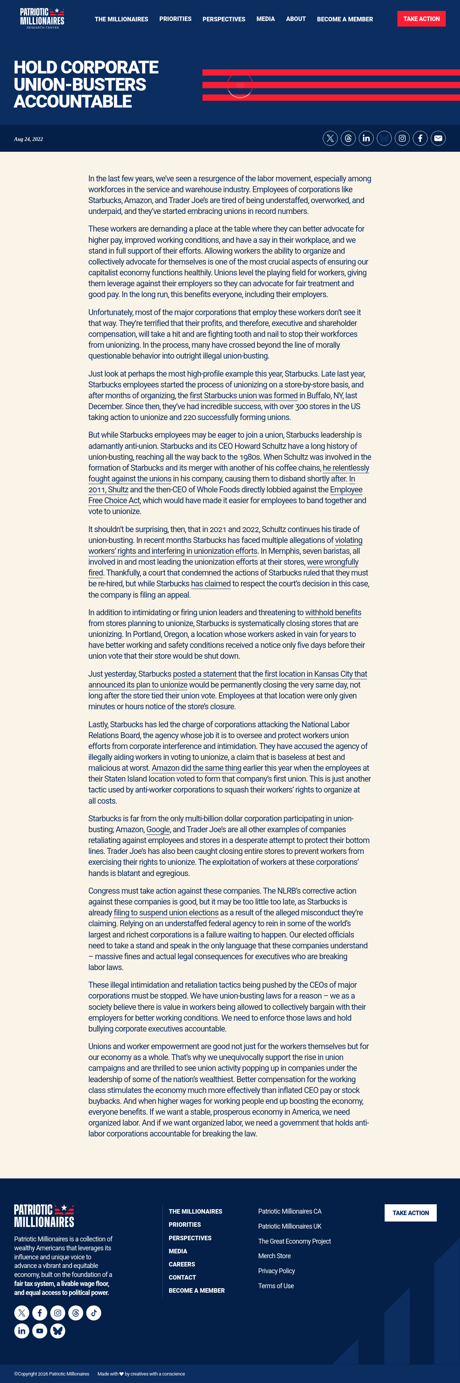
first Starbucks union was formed (244, 395)
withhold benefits (333, 612)
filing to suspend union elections (166, 912)
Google (157, 829)
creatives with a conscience (157, 1374)
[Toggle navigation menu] (175, 18)
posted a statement (205, 674)
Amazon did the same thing (196, 768)
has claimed (211, 583)
